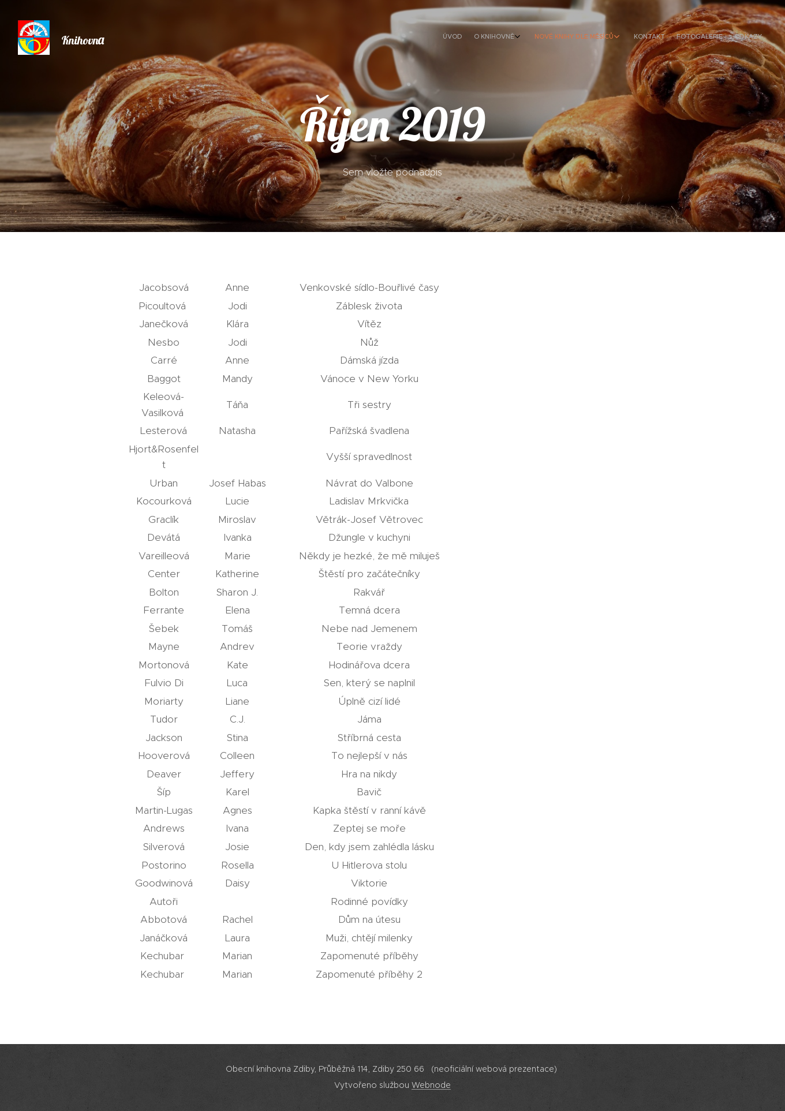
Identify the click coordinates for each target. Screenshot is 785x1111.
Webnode (431, 1085)
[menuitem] (688, 37)
